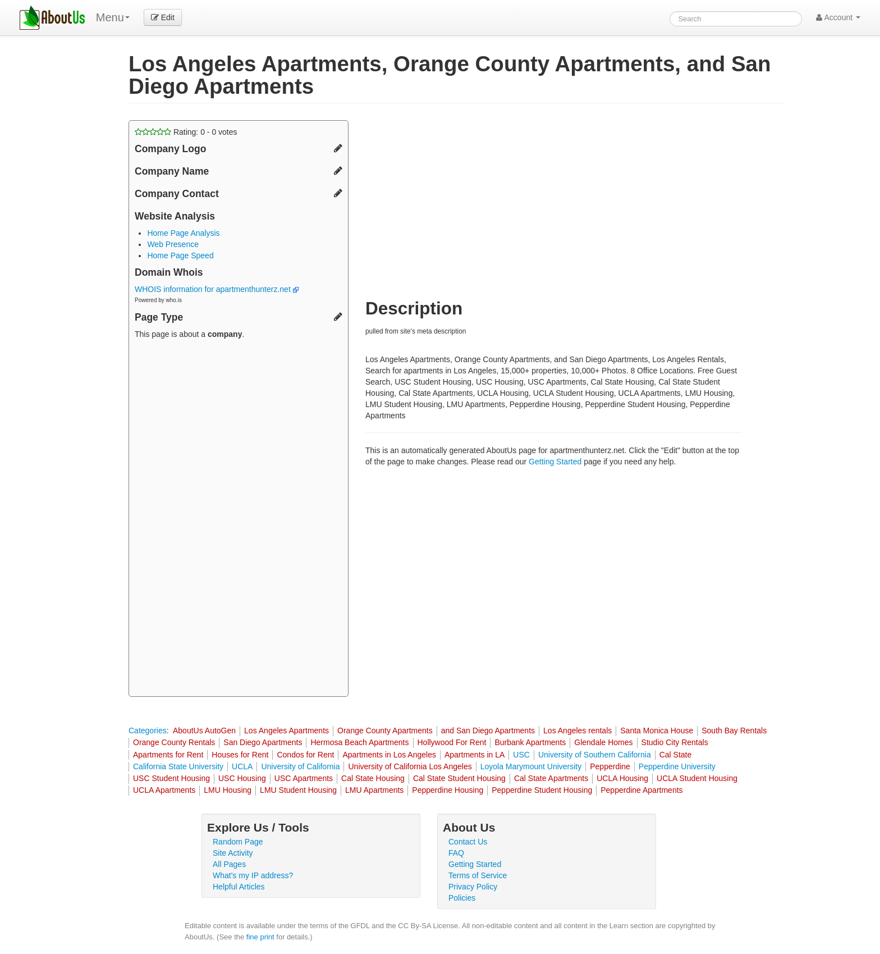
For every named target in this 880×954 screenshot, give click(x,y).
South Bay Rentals (734, 730)
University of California (300, 766)
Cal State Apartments (551, 778)
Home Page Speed (180, 255)
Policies (461, 897)
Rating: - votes (186, 131)
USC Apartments (303, 778)
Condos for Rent (305, 754)
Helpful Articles (239, 886)
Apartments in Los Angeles (389, 754)
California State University (178, 766)
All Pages (229, 864)
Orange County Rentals (174, 742)
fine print (260, 937)
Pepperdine (610, 766)
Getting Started (555, 461)
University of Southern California (594, 754)
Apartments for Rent (168, 754)
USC (521, 754)
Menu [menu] (113, 17)
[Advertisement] (238, 519)
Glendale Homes (603, 742)
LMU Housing (227, 790)
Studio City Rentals (674, 742)
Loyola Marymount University (531, 766)
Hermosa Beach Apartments (359, 742)
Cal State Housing (373, 778)
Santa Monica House (656, 730)
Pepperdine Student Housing (542, 790)
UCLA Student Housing (697, 778)
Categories (148, 730)
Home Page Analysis (183, 233)
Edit (163, 17)
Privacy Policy (472, 886)
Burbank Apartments (530, 742)
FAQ (456, 852)
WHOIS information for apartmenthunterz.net (217, 289)
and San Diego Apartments (488, 730)
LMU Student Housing (298, 790)
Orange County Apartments (385, 730)
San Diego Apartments (262, 742)
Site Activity (233, 852)
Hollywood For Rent (452, 742)
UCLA (242, 766)
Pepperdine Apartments (641, 790)
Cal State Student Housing (459, 778)
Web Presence (173, 244)
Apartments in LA (474, 754)
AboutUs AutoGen (204, 730)
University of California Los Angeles (409, 766)
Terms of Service (477, 875)
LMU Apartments (374, 790)
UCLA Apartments (164, 790)
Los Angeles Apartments (286, 730)
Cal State (675, 754)
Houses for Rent (240, 754)
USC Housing (242, 778)
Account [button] (838, 17)
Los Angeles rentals (577, 730)
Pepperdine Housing (447, 790)
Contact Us (467, 841)
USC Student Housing (171, 778)
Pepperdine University (677, 766)
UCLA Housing (622, 778)
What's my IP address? (253, 875)
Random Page (238, 841)
